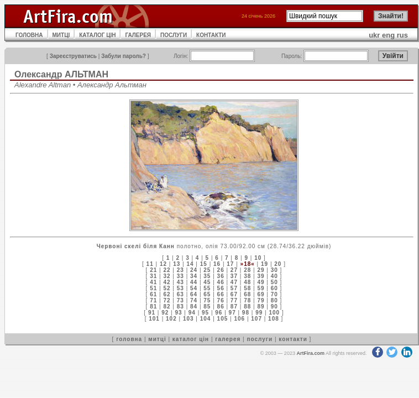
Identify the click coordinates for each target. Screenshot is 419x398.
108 (273, 319)
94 (192, 313)
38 (247, 276)
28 (247, 270)
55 (207, 288)
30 (274, 270)
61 (153, 294)
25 (207, 270)
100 (274, 313)
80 (274, 300)
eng (388, 35)
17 (230, 264)
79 (260, 300)
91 (151, 313)
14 (189, 264)
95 (205, 313)
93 (178, 313)
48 (247, 282)
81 (153, 306)
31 (153, 276)
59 (260, 288)
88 (247, 306)
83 (180, 306)
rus (402, 35)
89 (260, 306)
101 (154, 319)
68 (247, 294)
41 (153, 282)
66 (220, 294)
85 (207, 306)
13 (176, 264)
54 (193, 288)
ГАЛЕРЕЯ (138, 35)
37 (234, 276)
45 (207, 282)
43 (180, 282)
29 (260, 270)
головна (129, 339)
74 (193, 300)
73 (180, 300)
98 (245, 313)
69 (260, 294)
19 (264, 264)
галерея (227, 339)
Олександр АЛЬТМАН (61, 74)
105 (222, 319)
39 (260, 276)
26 (220, 270)
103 (188, 319)
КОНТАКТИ (211, 35)
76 (220, 300)
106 (239, 319)
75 (207, 300)
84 (193, 306)
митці (157, 339)
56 (220, 288)
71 (153, 300)
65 (207, 294)
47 (234, 282)
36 (220, 276)
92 (165, 313)
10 (257, 258)
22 (166, 270)
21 (153, 270)
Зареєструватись (73, 56)
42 (166, 282)
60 (274, 288)
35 (207, 276)
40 (274, 276)
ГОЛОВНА (29, 35)
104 (205, 319)
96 (218, 313)
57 (234, 288)
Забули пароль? (123, 56)
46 (220, 282)
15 (203, 264)
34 (193, 276)
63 (180, 294)
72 (166, 300)
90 (274, 306)
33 (180, 276)
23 (180, 270)
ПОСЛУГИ (173, 35)
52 (166, 288)
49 (260, 282)
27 (234, 270)
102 (171, 319)
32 (166, 276)
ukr (374, 35)
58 (247, 288)
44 (193, 282)
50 (274, 282)
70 (274, 294)
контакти (293, 339)
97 (232, 313)
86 (220, 306)
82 (166, 306)
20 (277, 264)
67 (234, 294)
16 (217, 264)
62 (166, 294)
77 (234, 300)
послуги (260, 339)
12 (163, 264)
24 (193, 270)
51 (153, 288)
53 (180, 288)
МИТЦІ (61, 35)
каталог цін (190, 339)
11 (150, 264)
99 (259, 313)
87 (234, 306)
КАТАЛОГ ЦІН (97, 35)
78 (247, 300)
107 (256, 319)
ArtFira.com (310, 353)
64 (193, 294)
